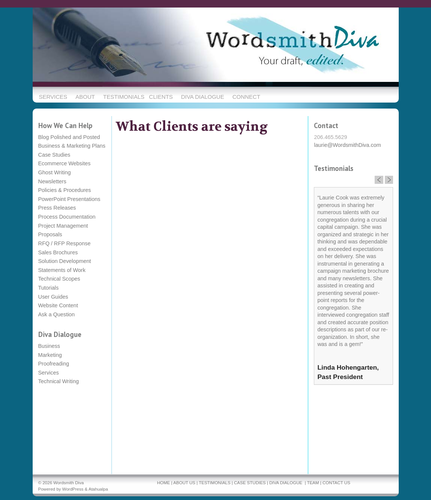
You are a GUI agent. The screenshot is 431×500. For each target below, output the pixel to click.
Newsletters (52, 181)
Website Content (58, 305)
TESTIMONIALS (214, 482)
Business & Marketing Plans (71, 146)
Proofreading (53, 364)
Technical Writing (58, 381)
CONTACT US (336, 482)
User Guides (53, 297)
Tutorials (48, 288)
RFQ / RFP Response (64, 243)
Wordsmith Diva (68, 482)
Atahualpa (98, 489)
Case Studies (54, 155)
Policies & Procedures (64, 190)
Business (49, 346)
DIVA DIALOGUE (285, 482)
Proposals (50, 234)
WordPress (73, 489)
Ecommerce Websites (64, 163)
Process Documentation (67, 217)
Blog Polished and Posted (69, 137)
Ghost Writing (54, 172)
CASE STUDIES (249, 482)
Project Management (63, 226)
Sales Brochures (58, 252)
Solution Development (64, 261)
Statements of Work (62, 270)
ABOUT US (184, 482)
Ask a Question (56, 314)
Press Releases (57, 208)
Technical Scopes (59, 279)
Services (48, 373)
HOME (163, 482)
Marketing (50, 355)
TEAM (313, 482)
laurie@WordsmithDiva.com (347, 145)
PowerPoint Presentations (69, 199)
